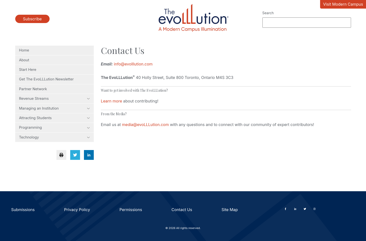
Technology (54, 137)
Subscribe (32, 18)
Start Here (27, 69)
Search (268, 13)
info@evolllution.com (133, 64)
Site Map (230, 209)
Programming (54, 127)
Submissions (23, 209)
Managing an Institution (54, 108)
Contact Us (181, 209)
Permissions (131, 209)
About (24, 60)
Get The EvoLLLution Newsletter (46, 79)
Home (24, 50)
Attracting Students (54, 118)
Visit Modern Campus (343, 4)
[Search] (306, 22)
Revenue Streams (54, 98)
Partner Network (33, 89)
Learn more (111, 101)
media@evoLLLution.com (145, 124)
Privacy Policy (77, 209)
